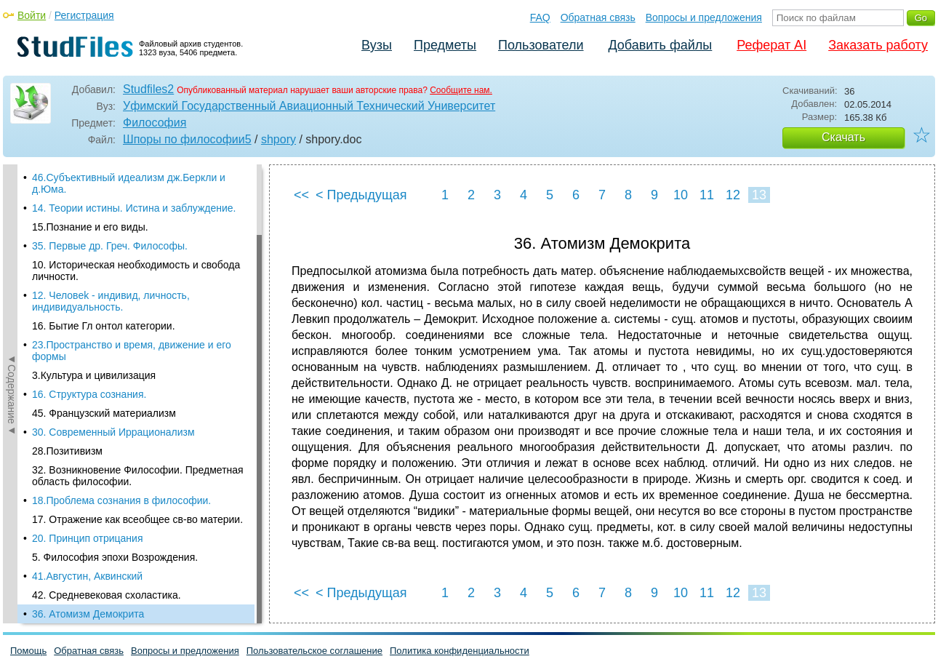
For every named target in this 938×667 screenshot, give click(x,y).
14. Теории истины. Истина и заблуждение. (134, 208)
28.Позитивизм (67, 451)
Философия (154, 122)
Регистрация (84, 15)
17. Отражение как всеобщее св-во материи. (137, 519)
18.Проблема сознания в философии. (121, 500)
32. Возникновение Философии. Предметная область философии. (138, 475)
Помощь (28, 650)
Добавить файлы (660, 45)
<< (301, 195)
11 (707, 195)
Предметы (445, 45)
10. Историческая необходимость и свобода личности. (136, 270)
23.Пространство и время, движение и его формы (131, 350)
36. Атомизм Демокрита (88, 614)
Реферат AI (771, 45)
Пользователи (540, 45)
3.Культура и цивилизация (94, 375)
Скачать (843, 137)
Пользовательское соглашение (314, 650)
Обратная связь (598, 17)
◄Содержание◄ (11, 394)
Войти (31, 15)
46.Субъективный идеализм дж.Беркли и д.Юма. (128, 183)
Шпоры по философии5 (187, 139)
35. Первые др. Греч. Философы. (110, 246)
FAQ (540, 17)
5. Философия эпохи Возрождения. (115, 557)
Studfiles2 (148, 89)
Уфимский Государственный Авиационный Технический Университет (309, 106)
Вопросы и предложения (704, 17)
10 (680, 195)
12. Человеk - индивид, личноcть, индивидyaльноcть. (111, 301)
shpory (278, 139)
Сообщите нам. (461, 90)
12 (733, 195)
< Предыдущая (361, 195)
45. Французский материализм (104, 413)
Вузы (376, 45)
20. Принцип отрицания (87, 538)
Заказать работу (878, 45)
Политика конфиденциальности (459, 650)
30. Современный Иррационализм (113, 432)
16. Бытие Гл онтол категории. (103, 326)
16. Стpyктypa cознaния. (89, 394)
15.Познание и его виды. (90, 227)
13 (759, 195)
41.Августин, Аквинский (87, 576)
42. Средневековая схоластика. (106, 595)
